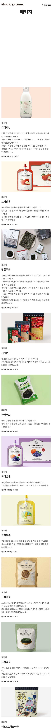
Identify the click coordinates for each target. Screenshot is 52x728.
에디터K (3, 156)
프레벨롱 (6, 201)
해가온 (4, 352)
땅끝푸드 (6, 269)
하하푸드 (6, 414)
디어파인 (6, 127)
